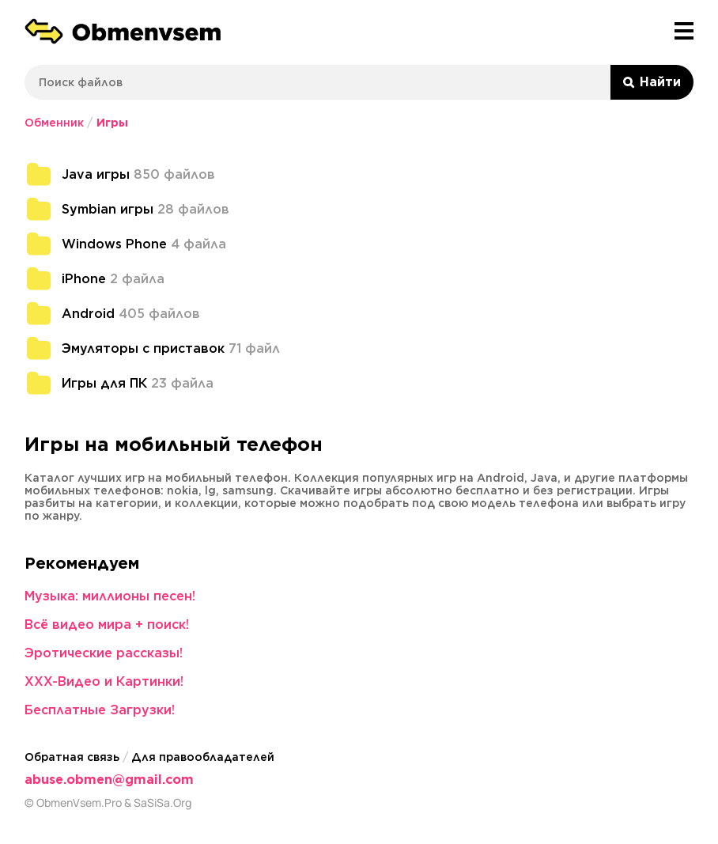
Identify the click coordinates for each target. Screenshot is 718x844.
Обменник (54, 122)
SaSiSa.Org (162, 803)
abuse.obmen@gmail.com (109, 779)
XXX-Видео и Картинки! (104, 681)
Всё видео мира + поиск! (107, 624)
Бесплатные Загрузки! (100, 709)
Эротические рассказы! (104, 652)
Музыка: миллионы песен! (110, 596)
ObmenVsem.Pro (79, 803)
